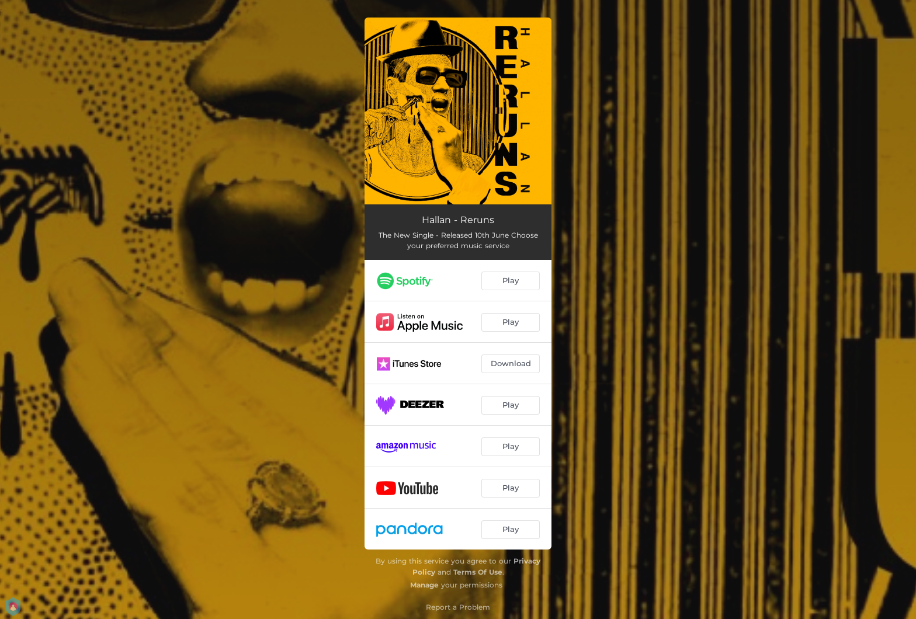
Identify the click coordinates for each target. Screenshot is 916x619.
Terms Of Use (477, 572)
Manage (424, 584)
